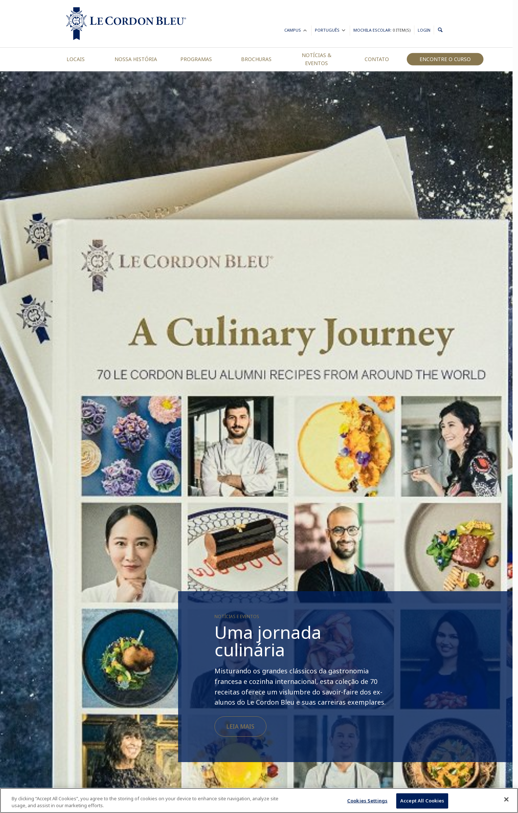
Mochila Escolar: (382, 30)
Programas (196, 59)
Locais (76, 59)
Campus (296, 31)
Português (330, 31)
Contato (377, 59)
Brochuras (256, 59)
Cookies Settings (367, 800)
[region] (259, 800)
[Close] (506, 800)
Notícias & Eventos (317, 59)
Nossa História (136, 59)
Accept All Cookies (422, 800)
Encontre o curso (445, 59)
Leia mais (240, 726)
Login (424, 30)
